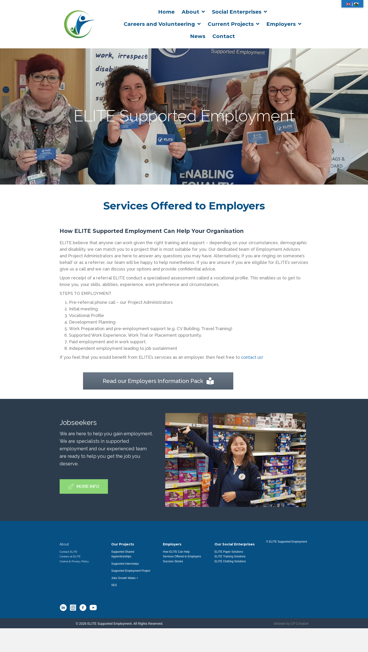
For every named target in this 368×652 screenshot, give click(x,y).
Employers (172, 544)
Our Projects (122, 544)
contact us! (252, 357)
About (64, 544)
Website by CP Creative (291, 623)
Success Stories (173, 561)
